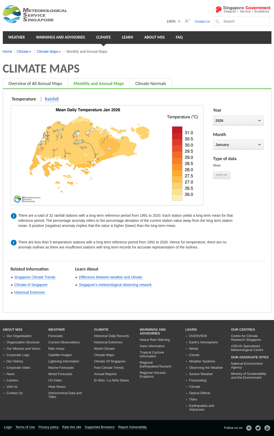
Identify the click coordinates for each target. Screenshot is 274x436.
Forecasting (198, 380)
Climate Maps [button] (49, 51)
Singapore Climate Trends (35, 277)
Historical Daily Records (111, 336)
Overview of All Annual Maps (35, 83)
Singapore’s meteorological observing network (115, 285)
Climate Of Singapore (110, 361)
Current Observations (64, 342)
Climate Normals (150, 83)
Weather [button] (16, 37)
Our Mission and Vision (23, 348)
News (11, 374)
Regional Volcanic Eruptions (153, 374)
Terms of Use (25, 427)
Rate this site (71, 427)
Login (8, 427)
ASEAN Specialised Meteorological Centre (247, 348)
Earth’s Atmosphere (203, 342)
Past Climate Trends (109, 368)
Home (7, 51)
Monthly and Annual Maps (99, 83)
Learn (127, 37)
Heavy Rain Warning (155, 340)
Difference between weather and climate (110, 277)
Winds (193, 348)
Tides (193, 399)
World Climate (104, 348)
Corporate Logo (18, 355)
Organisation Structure (23, 342)
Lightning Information (63, 361)
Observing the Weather (206, 368)
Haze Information (152, 346)
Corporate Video (18, 368)
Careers (12, 380)
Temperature (24, 99)
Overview (198, 336)
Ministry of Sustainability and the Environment (248, 375)
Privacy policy (49, 427)
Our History (15, 361)
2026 (238, 121)
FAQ (179, 37)
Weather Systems (202, 361)
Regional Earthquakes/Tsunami (156, 364)
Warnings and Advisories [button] (60, 37)
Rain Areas (56, 348)
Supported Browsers (100, 427)
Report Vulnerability (132, 427)
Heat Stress (57, 387)
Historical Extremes (29, 292)
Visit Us (12, 387)
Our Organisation (19, 336)
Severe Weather (201, 374)
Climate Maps (104, 355)
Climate (103, 37)
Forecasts (55, 336)
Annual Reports (105, 374)
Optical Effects (200, 393)
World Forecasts (60, 374)
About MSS (154, 37)
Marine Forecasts (61, 368)
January (238, 145)
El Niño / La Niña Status (111, 380)
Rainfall (52, 99)
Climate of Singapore (31, 285)
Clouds (194, 355)
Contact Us (202, 21)
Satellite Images (60, 355)
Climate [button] (24, 51)
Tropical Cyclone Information (152, 354)
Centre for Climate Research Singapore (246, 338)
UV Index (55, 380)
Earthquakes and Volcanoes (201, 407)
